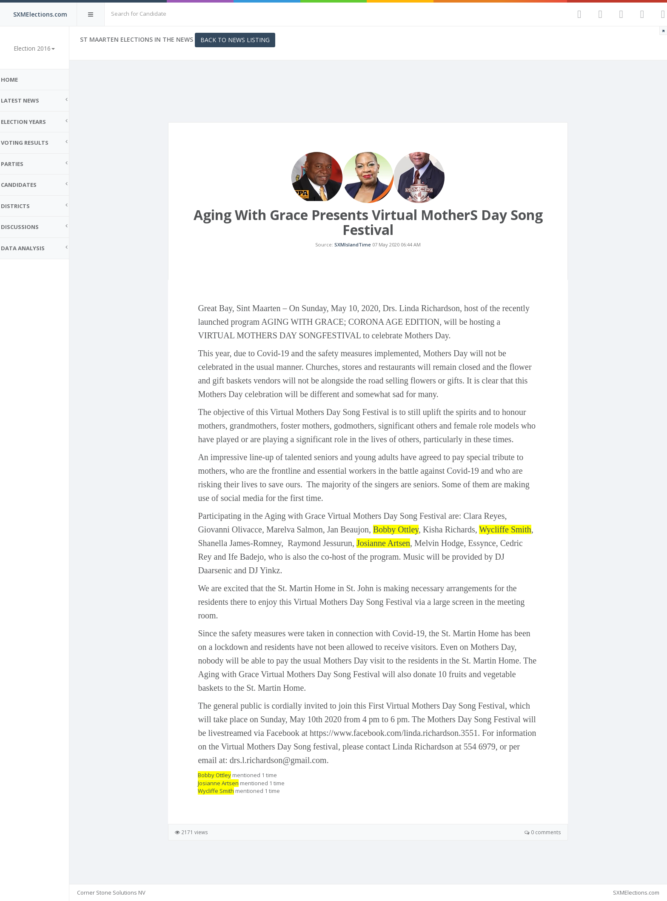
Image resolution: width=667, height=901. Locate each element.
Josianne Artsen (387, 552)
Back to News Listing (242, 40)
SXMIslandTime (357, 249)
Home (17, 79)
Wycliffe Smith (509, 538)
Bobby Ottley (399, 538)
